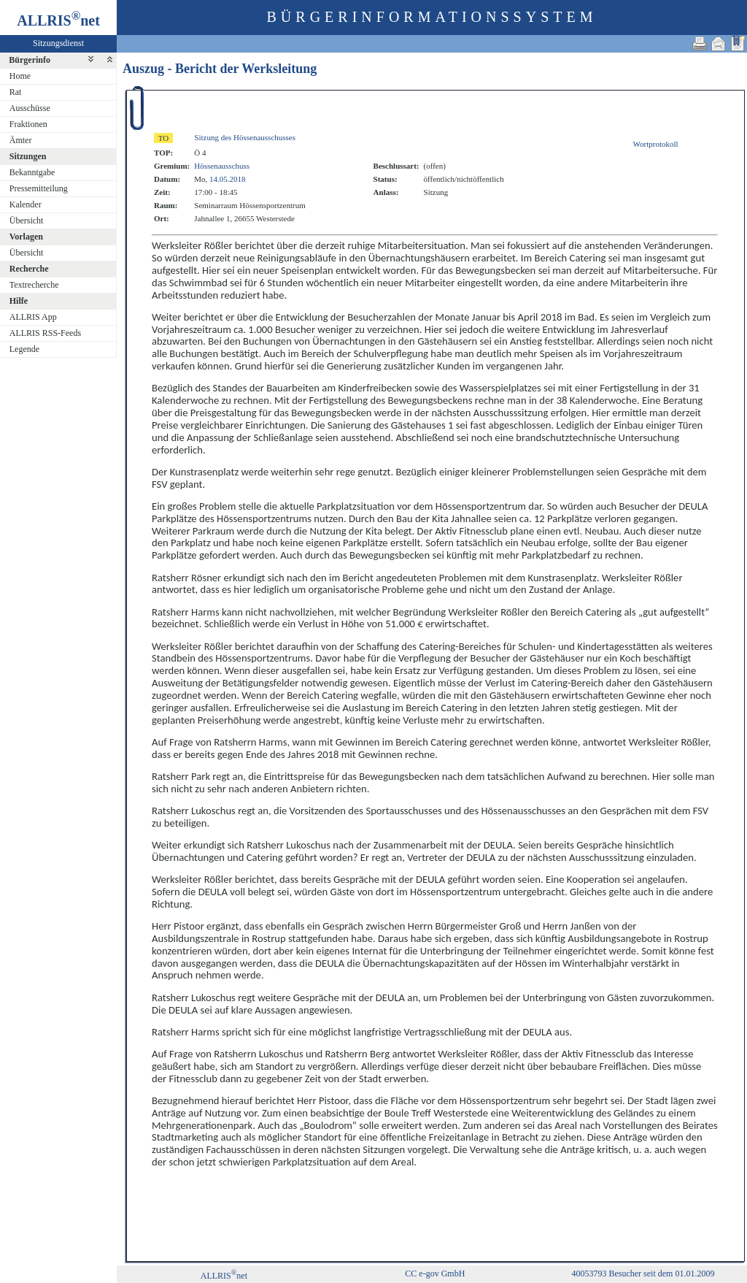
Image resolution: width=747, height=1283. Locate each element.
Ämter (20, 140)
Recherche (29, 269)
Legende (24, 349)
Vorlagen (26, 236)
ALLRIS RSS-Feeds (45, 333)
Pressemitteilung (38, 188)
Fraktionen (28, 124)
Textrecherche (34, 285)
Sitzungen (28, 156)
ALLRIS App (33, 317)
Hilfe (18, 301)
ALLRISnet (224, 1276)
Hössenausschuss (221, 165)
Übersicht (26, 220)
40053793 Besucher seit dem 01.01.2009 (642, 1273)
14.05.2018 (227, 179)
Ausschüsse (29, 108)
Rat (15, 92)
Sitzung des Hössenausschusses (244, 137)
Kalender (25, 204)
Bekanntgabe (32, 172)
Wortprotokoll (655, 143)
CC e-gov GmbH (435, 1273)
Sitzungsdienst (58, 43)
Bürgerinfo (29, 60)
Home (20, 76)
